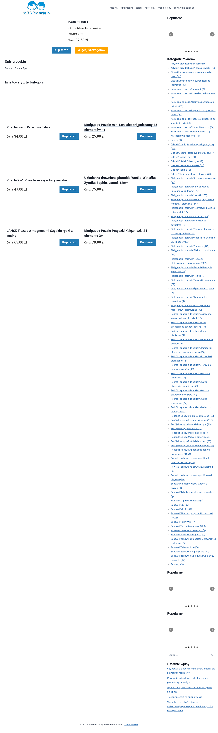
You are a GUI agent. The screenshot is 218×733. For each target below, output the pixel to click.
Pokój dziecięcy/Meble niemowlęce (191, 437)
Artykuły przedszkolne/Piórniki (188, 63)
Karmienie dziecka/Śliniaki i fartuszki (192, 127)
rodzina (114, 7)
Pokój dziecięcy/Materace (186, 428)
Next (212, 34)
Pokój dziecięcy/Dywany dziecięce (192, 420)
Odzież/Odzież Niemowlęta (187, 165)
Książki (176, 140)
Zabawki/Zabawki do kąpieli (188, 534)
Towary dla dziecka (184, 7)
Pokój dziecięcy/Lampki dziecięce (192, 424)
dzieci (139, 7)
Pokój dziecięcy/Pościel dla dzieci (191, 441)
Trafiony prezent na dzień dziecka (184, 697)
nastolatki (150, 7)
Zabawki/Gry (180, 505)
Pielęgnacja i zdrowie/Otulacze (190, 246)
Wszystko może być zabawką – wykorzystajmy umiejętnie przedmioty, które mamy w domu (190, 706)
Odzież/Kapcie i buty (183, 157)
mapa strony (164, 7)
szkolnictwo (126, 7)
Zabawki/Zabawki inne (185, 547)
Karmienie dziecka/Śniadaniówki (190, 131)
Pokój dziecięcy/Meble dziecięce (190, 432)
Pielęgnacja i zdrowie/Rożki (188, 275)
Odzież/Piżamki (181, 169)
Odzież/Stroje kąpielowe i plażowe (191, 174)
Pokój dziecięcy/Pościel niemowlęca (192, 445)
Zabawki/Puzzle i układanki (188, 526)
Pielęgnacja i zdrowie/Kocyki (189, 195)
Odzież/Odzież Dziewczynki (187, 161)
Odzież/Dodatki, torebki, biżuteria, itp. (193, 152)
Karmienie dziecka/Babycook (188, 89)
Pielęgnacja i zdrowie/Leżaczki (190, 216)
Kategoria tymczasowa (185, 135)
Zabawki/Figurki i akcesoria (187, 500)
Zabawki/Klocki (181, 509)
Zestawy (178, 564)
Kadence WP (131, 724)
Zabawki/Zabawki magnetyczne (190, 551)
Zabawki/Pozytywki (183, 521)
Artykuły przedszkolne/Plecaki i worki (193, 68)
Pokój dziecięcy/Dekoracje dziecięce (192, 415)
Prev (171, 34)
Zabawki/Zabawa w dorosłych (188, 530)
